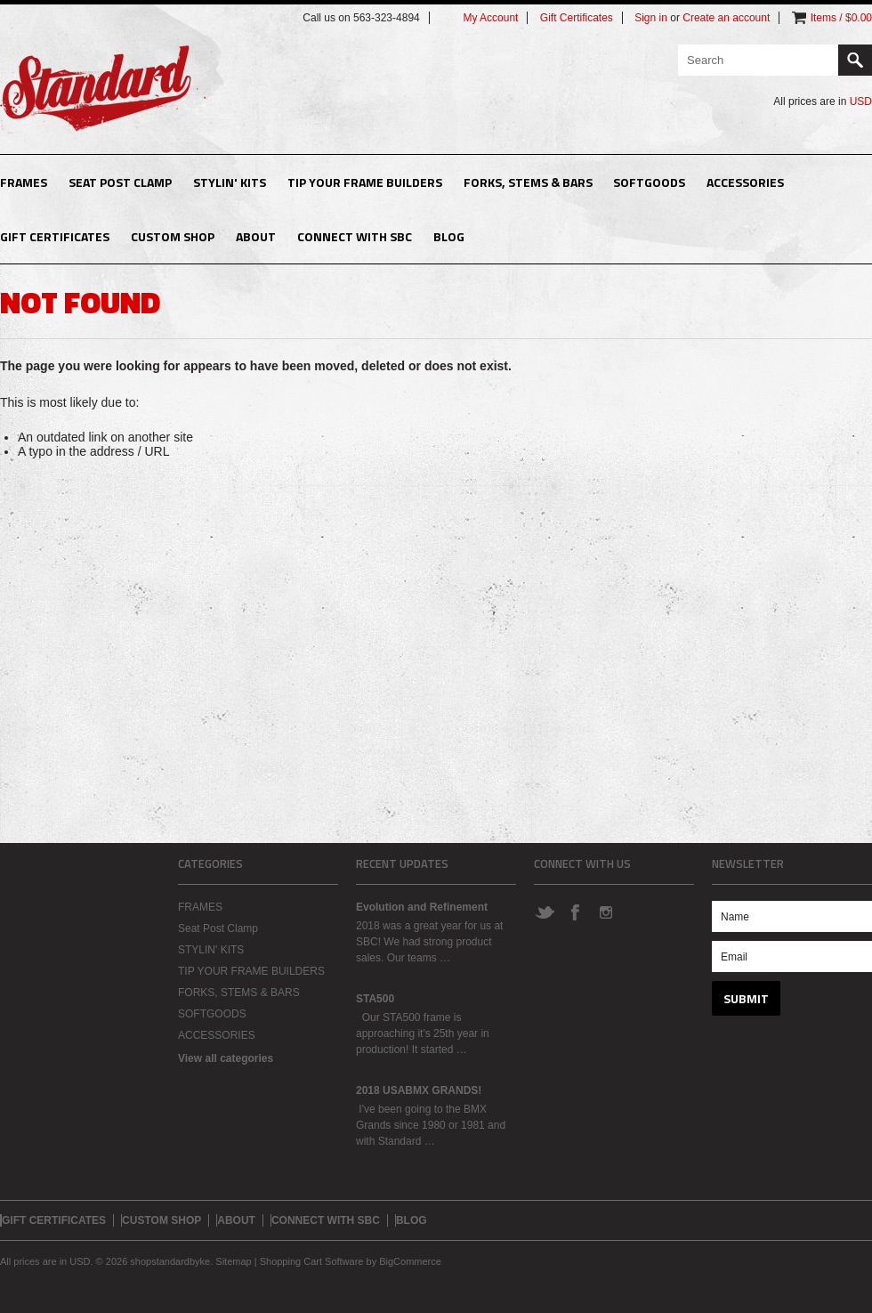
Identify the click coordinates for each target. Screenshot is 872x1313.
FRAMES (23, 182)
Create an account (726, 18)
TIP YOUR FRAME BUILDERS (364, 182)
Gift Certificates (576, 18)
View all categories (225, 1058)
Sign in (650, 18)
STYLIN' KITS (229, 182)
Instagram (605, 911)
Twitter (544, 911)
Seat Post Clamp (120, 182)
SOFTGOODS (649, 182)
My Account (490, 18)
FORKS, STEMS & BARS (528, 182)
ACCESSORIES (745, 182)
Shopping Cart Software (312, 1261)
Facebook (574, 911)
